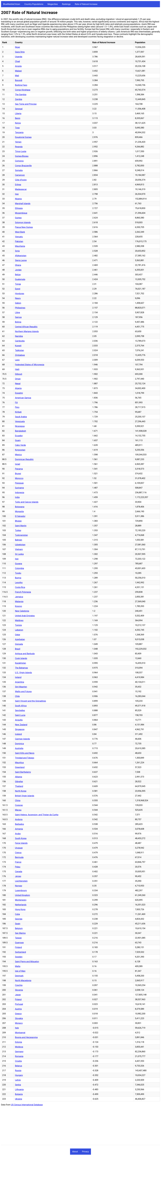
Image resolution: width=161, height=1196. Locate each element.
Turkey (18, 530)
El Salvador (20, 516)
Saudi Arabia (21, 416)
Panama (19, 469)
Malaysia (19, 601)
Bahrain (18, 540)
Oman (18, 379)
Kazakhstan (20, 663)
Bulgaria (19, 1094)
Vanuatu (19, 236)
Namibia (19, 336)
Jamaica (19, 596)
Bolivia (18, 322)
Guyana (18, 563)
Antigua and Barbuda (25, 653)
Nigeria (18, 199)
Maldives (19, 620)
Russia (18, 1070)
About (75, 1151)
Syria (17, 251)
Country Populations (33, 4)
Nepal (17, 383)
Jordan (18, 270)
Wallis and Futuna (23, 691)
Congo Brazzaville (23, 165)
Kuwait (18, 345)
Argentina (19, 682)
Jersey (18, 876)
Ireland (18, 677)
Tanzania (19, 132)
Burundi (18, 80)
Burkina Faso (21, 85)
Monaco (19, 1023)
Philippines (20, 308)
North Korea (20, 791)
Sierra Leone (21, 260)
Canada (18, 871)
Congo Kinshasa (22, 90)
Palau (17, 867)
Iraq (17, 194)
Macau (18, 810)
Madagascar (21, 189)
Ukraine (18, 1099)
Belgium (19, 928)
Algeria (18, 388)
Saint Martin (20, 525)
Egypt (17, 289)
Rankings (66, 4)
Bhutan (18, 521)
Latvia (18, 1080)
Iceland (18, 734)
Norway (18, 885)
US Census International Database (27, 1104)
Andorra (18, 819)
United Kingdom (22, 895)
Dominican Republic (24, 459)
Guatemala (20, 279)
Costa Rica (20, 587)
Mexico (18, 454)
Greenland (19, 767)
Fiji (16, 402)
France (18, 862)
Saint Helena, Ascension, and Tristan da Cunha (36, 814)
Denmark (19, 976)
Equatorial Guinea (23, 137)
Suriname (19, 488)
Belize (18, 274)
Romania (19, 1056)
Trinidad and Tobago (24, 758)
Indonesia (19, 492)
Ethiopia (19, 208)
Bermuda (19, 857)
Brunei (18, 473)
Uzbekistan (20, 544)
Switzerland (20, 952)
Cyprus (18, 852)
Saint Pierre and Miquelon (27, 961)
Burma (18, 578)
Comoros (19, 161)
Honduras (19, 293)
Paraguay (19, 483)
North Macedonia (23, 980)
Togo (17, 127)
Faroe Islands (21, 843)
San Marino (20, 933)
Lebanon (19, 630)
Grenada (19, 644)
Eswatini (19, 393)
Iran (17, 559)
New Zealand (21, 724)
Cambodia (20, 341)
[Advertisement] (80, 1126)
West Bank (20, 232)
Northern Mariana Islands (27, 331)
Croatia (18, 1061)
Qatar (17, 634)
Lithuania (19, 1089)
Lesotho (19, 582)
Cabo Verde (20, 445)
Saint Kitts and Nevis (24, 753)
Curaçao (19, 805)
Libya (17, 312)
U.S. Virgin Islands (23, 672)
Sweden (18, 957)
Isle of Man (20, 971)
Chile (17, 696)
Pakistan (19, 241)
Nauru (18, 298)
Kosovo (18, 606)
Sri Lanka (19, 554)
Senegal (18, 109)
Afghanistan (20, 255)
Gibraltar (19, 781)
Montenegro (20, 900)
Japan (18, 994)
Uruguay (19, 848)
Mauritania (20, 246)
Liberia (18, 113)
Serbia (18, 1084)
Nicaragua (20, 426)
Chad (17, 61)
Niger (17, 47)
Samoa (18, 317)
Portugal (19, 1004)
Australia (19, 748)
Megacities (53, 4)
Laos (17, 360)
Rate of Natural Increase (86, 4)
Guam (18, 440)
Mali (17, 75)
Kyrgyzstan (20, 450)
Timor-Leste (20, 151)
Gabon (18, 303)
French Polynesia (23, 592)
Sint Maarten (21, 687)
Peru (17, 407)
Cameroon (20, 175)
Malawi (18, 71)
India (17, 497)
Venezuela (20, 421)
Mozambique (21, 213)
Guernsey (19, 942)
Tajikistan (19, 350)
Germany (19, 1051)
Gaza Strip (20, 52)
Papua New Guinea (24, 227)
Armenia (19, 829)
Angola (18, 66)
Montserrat (20, 1032)
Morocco (19, 478)
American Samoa (23, 398)
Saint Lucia (20, 715)
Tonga (18, 284)
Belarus (18, 1066)
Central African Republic (26, 326)
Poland (18, 999)
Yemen (18, 142)
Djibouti (18, 374)
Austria (18, 1009)
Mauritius (19, 762)
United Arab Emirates (25, 615)
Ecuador (19, 435)
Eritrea (18, 184)
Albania (18, 777)
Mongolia (19, 511)
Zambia (18, 99)
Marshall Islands (22, 203)
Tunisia (18, 625)
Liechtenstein (21, 881)
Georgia (18, 919)
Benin (17, 118)
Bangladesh (20, 431)
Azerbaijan (20, 639)
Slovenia (19, 990)
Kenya (18, 123)
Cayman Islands (22, 739)
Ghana (18, 265)
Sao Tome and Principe (26, 104)
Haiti (17, 369)
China (17, 800)
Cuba (17, 914)
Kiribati (18, 412)
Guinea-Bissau (21, 156)
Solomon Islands (23, 222)
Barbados (19, 824)
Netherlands (20, 904)
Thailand (19, 786)
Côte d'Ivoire (21, 180)
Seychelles (20, 710)
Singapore (19, 729)
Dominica (19, 743)
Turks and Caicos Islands (26, 502)
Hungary (19, 1075)
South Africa (21, 705)
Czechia (18, 985)
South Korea (20, 838)
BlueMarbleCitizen (11, 4)
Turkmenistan (21, 535)
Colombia (19, 568)
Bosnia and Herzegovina (26, 1037)
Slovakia (19, 1018)
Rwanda (18, 146)
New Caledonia (22, 611)
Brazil (17, 649)
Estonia (18, 1042)
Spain (17, 923)
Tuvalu (18, 573)
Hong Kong (20, 909)
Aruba (18, 833)
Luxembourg (21, 890)
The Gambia (20, 94)
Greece (18, 1013)
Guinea (18, 217)
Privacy (85, 1151)
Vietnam (19, 549)
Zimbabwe (20, 355)
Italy (17, 1028)
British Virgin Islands (24, 795)
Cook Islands (21, 658)
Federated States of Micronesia (29, 364)
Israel (17, 464)
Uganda (18, 56)
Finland (18, 947)
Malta (17, 966)
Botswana (19, 506)
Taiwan (18, 938)
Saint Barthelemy (23, 772)
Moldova (19, 1047)
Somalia (19, 170)
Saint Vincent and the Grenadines (30, 701)
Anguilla (18, 720)
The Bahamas (21, 668)
